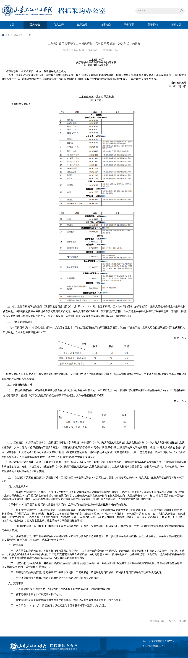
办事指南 (106, 24)
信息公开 (59, 24)
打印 (174, 621)
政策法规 (82, 24)
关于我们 (153, 24)
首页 (11, 24)
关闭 (184, 621)
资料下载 (129, 24)
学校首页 (176, 24)
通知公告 (35, 24)
